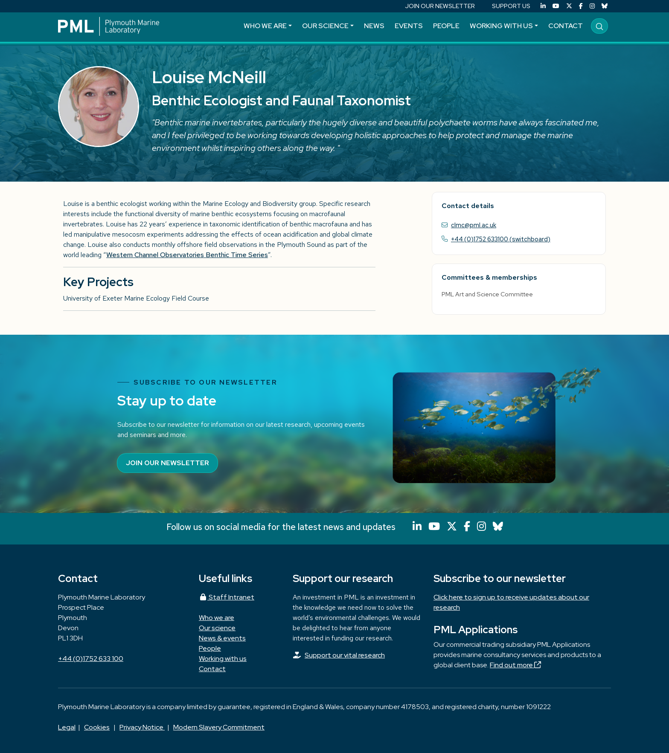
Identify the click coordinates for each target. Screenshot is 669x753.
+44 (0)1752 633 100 (90, 658)
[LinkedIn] (543, 6)
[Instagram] (592, 6)
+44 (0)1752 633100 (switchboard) (500, 239)
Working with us (501, 25)
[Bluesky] (605, 6)
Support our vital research (345, 655)
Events (409, 25)
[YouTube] (556, 6)
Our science (325, 25)
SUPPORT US (511, 6)
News (374, 25)
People (446, 25)
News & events (222, 638)
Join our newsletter (167, 462)
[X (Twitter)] (569, 6)
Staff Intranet (226, 597)
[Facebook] (581, 6)
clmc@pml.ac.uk (473, 225)
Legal (67, 727)
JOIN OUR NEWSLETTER (440, 6)
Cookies (97, 727)
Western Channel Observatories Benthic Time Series (187, 254)
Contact (565, 25)
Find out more (515, 664)
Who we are (265, 25)
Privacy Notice (142, 727)
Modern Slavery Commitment (219, 727)
